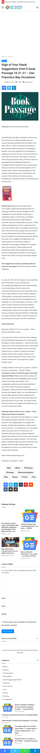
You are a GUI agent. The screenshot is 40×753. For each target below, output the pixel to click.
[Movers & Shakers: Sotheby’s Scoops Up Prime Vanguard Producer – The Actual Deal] (7, 708)
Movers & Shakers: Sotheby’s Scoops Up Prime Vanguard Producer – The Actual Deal (24, 707)
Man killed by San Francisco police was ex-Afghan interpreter (10, 551)
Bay (9, 468)
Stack (15, 477)
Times (25, 477)
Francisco (29, 468)
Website (4, 614)
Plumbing (6, 696)
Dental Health (7, 676)
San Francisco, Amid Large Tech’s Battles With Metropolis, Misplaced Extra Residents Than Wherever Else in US (10, 527)
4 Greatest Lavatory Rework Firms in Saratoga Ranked (20, 715)
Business (6, 670)
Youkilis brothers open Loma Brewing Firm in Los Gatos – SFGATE (29, 526)
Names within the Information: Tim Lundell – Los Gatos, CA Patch (29, 554)
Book (18, 468)
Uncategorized (7, 699)
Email (4, 606)
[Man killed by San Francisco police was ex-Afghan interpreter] (10, 542)
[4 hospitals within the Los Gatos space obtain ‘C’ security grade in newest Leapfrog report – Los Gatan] (7, 729)
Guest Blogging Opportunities (12, 679)
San (6, 477)
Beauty (5, 666)
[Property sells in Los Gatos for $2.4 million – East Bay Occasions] (7, 742)
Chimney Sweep (8, 673)
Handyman (6, 683)
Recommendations (26, 472)
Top (34, 477)
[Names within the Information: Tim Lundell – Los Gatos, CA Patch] (30, 543)
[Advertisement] (20, 34)
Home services (7, 686)
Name (4, 598)
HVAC (5, 689)
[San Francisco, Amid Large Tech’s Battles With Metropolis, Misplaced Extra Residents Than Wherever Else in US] (10, 515)
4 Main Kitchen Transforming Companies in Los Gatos (20, 720)
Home (4, 56)
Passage (10, 472)
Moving (10, 56)
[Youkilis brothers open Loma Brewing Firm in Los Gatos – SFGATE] (30, 516)
